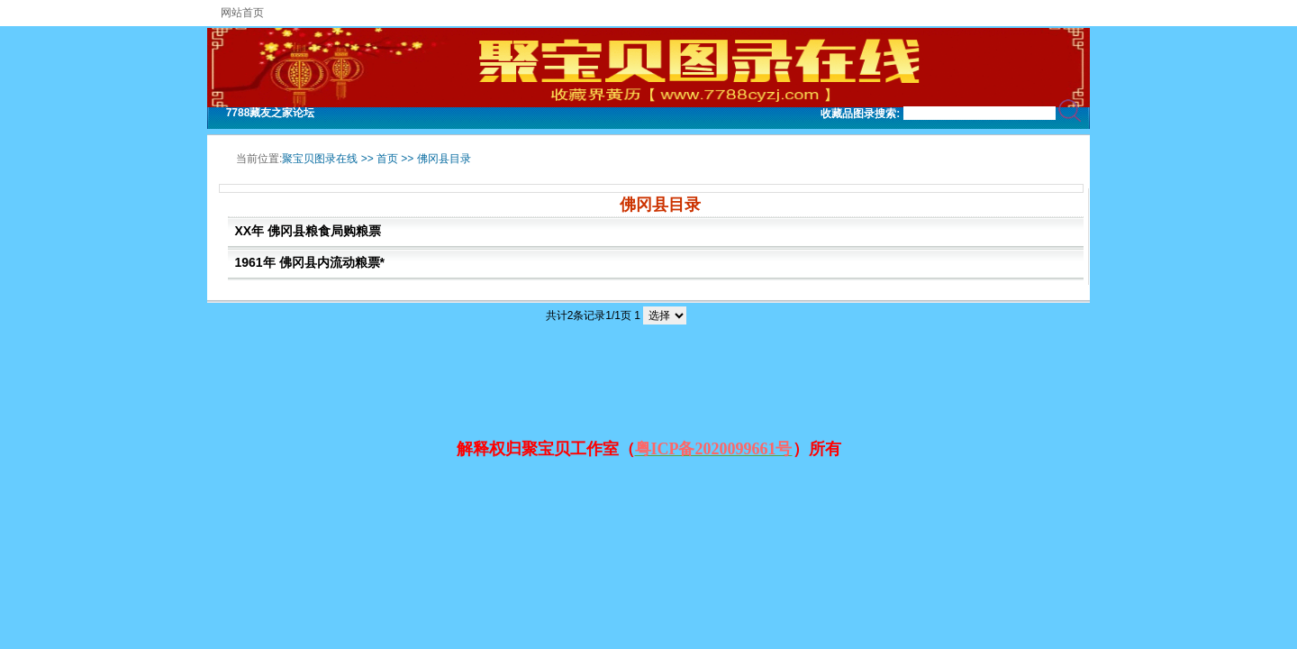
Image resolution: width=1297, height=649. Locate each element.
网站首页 (242, 12)
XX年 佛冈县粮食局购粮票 (308, 231)
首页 (387, 158)
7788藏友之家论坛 (270, 112)
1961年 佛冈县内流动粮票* (310, 262)
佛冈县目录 (444, 158)
